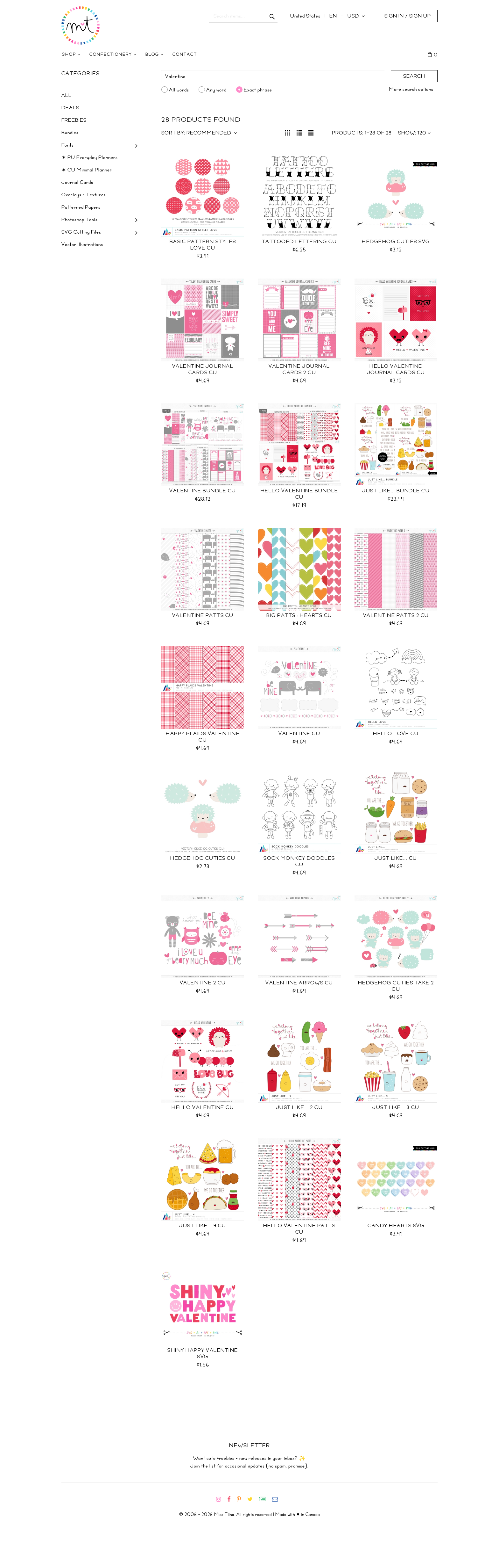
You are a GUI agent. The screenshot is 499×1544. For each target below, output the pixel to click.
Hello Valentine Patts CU (299, 1229)
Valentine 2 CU (203, 983)
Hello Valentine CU (203, 1107)
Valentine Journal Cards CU (203, 369)
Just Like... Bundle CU (396, 491)
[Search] (273, 76)
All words (179, 89)
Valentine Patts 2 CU (396, 615)
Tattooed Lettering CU (299, 241)
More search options (411, 89)
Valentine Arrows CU (299, 983)
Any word (216, 89)
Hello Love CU (396, 733)
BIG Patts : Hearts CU (299, 615)
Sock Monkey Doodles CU (299, 861)
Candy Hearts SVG (396, 1225)
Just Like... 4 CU (202, 1225)
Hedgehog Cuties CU (202, 858)
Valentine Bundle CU (202, 491)
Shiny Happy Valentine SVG (202, 1353)
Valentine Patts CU (203, 615)
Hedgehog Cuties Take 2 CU (396, 986)
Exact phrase (258, 89)
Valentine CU (299, 733)
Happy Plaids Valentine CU (203, 737)
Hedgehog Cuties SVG (396, 241)
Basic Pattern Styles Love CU (203, 245)
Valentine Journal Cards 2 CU (299, 369)
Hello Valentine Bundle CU (299, 494)
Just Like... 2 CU (299, 1107)
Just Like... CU (396, 858)
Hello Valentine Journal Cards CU (396, 369)
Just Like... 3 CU (395, 1107)
